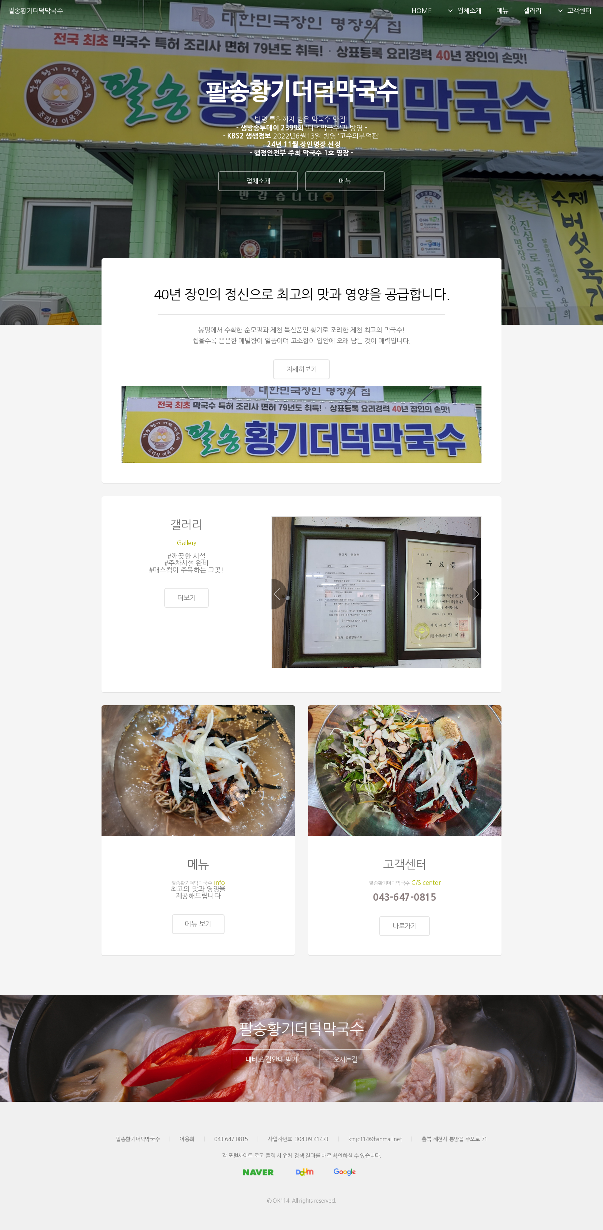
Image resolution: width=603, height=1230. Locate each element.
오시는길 (345, 1066)
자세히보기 (302, 369)
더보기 (186, 604)
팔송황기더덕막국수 (35, 10)
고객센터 (573, 11)
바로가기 (405, 933)
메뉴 (502, 10)
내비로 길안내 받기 (271, 1066)
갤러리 (532, 10)
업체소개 (463, 11)
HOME (421, 10)
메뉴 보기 (198, 931)
